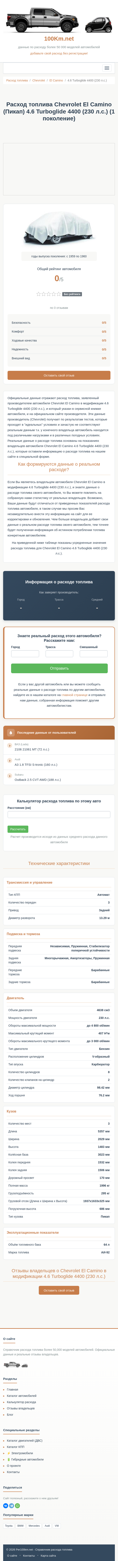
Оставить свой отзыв (59, 375)
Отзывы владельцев (21, 1408)
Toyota (8, 1525)
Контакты (13, 1471)
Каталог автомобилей (21, 1395)
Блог (10, 1414)
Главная (12, 1389)
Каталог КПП (15, 1446)
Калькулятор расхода (21, 1401)
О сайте (12, 1555)
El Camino (56, 80)
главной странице (75, 694)
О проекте (14, 1465)
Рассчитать (18, 829)
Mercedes (34, 1525)
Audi (47, 1525)
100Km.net (59, 38)
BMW (20, 1525)
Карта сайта (48, 1555)
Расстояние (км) (19, 807)
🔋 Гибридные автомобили (25, 1459)
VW (57, 1525)
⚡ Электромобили (20, 1452)
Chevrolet (38, 80)
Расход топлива (17, 80)
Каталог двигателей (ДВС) (25, 1440)
